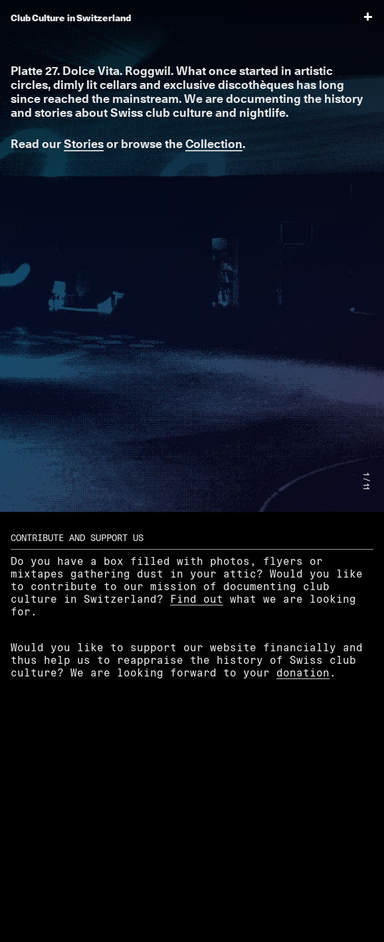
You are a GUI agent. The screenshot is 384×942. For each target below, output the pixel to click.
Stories (84, 143)
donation (303, 672)
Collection (213, 143)
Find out (196, 598)
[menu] (361, 18)
